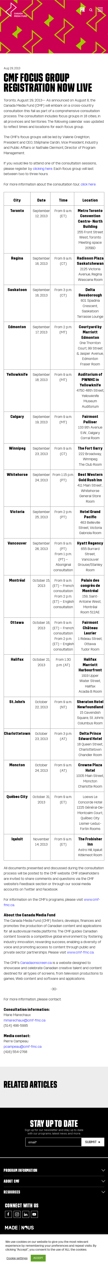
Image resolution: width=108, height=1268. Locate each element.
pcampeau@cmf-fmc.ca (23, 1046)
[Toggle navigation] (100, 9)
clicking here (42, 168)
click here (88, 184)
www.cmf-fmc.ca (80, 952)
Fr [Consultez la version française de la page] (82, 9)
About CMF (11, 1181)
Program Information (20, 1170)
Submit (91, 1142)
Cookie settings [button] (16, 1258)
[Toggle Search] (91, 9)
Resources (12, 1192)
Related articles (30, 1084)
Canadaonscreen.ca (36, 962)
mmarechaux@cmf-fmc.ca (24, 1020)
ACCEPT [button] (38, 1258)
